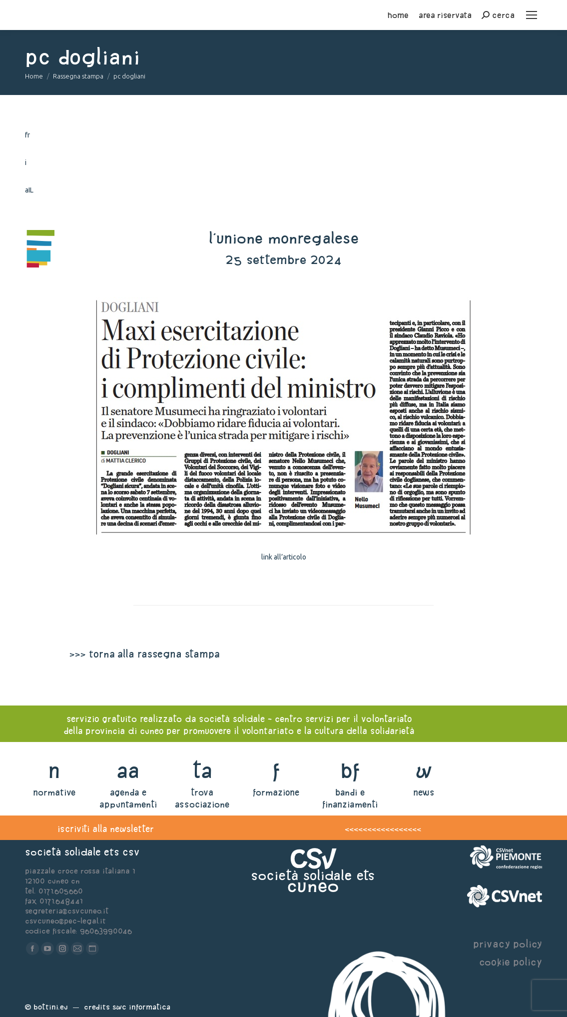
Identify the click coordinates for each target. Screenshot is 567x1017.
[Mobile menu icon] (532, 15)
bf (350, 770)
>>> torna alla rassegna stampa (144, 653)
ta (202, 770)
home (398, 15)
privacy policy (507, 943)
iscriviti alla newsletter (105, 828)
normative (54, 792)
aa (128, 770)
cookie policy (510, 961)
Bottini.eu (50, 1006)
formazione (276, 792)
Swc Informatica (141, 1006)
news (424, 792)
